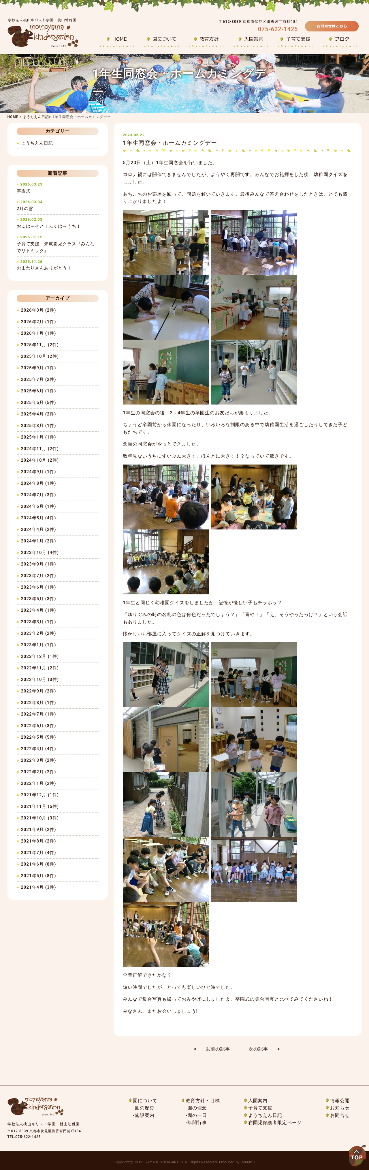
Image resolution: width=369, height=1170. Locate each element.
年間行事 (197, 1122)
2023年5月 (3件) (38, 598)
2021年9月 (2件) (38, 829)
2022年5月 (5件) (38, 737)
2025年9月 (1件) (38, 367)
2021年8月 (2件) (38, 841)
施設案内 (145, 1115)
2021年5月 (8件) (38, 875)
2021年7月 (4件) (38, 852)
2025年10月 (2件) (40, 356)
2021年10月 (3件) (40, 818)
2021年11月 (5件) (40, 806)
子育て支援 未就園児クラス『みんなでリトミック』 (58, 243)
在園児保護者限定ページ (275, 1122)
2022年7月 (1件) (38, 714)
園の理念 (197, 1108)
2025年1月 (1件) (38, 437)
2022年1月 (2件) (38, 783)
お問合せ (340, 1115)
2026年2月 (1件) (38, 321)
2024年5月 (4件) (38, 518)
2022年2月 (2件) (38, 771)
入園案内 (258, 1100)
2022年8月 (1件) (38, 702)
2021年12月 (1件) (40, 795)
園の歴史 (145, 1108)
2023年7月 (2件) (38, 575)
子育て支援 (260, 1108)
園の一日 (197, 1115)
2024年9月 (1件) (38, 471)
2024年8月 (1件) (38, 483)
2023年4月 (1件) (38, 610)
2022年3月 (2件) (38, 760)
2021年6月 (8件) (38, 864)
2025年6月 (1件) (38, 391)
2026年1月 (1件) (38, 333)
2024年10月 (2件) (40, 460)
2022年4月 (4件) (38, 748)
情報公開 (340, 1100)
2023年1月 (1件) (38, 644)
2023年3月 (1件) (38, 621)
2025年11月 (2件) (40, 344)
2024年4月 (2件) (38, 529)
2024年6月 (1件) (38, 506)
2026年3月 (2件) (38, 310)
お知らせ (340, 1108)
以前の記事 (218, 1049)
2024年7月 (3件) (38, 494)
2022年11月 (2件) (40, 668)
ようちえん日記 (36, 117)
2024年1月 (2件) (38, 541)
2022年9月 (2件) (38, 691)
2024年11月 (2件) (40, 448)
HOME (12, 117)
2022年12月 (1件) (40, 656)
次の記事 (258, 1049)
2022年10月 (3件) (40, 679)
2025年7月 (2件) (38, 379)
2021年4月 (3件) (38, 887)
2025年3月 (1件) (38, 425)
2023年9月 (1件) (38, 564)
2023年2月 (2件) (38, 633)
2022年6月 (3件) (38, 725)
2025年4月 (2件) (38, 414)
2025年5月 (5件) (38, 402)
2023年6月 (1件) (38, 587)
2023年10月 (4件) (40, 552)
